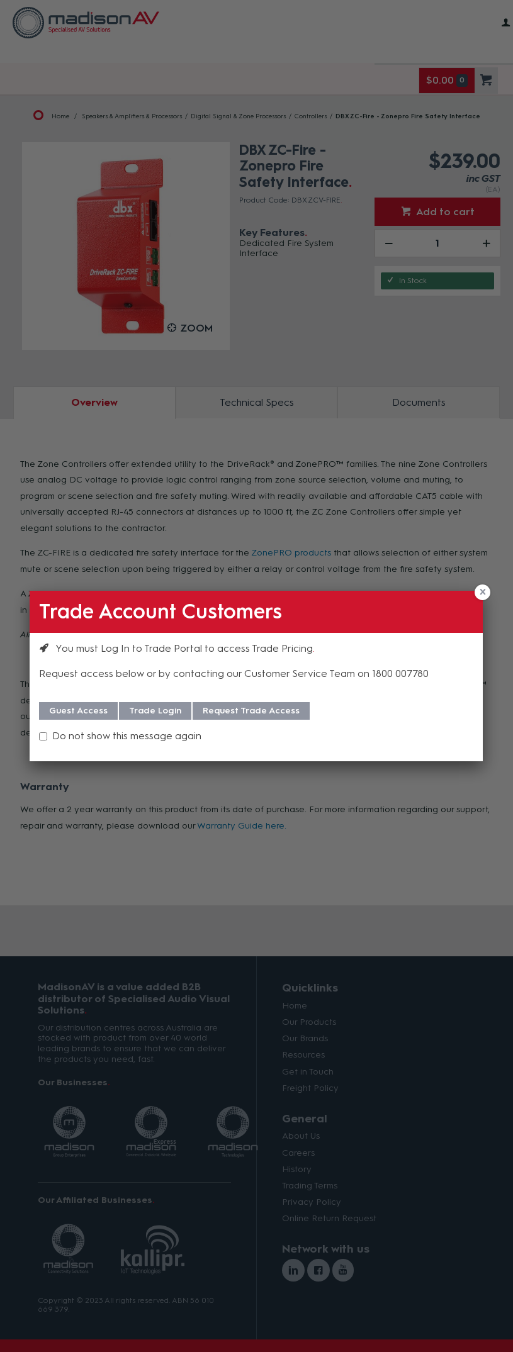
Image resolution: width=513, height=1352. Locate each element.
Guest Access (78, 710)
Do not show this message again (126, 736)
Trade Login (155, 710)
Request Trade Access (251, 710)
